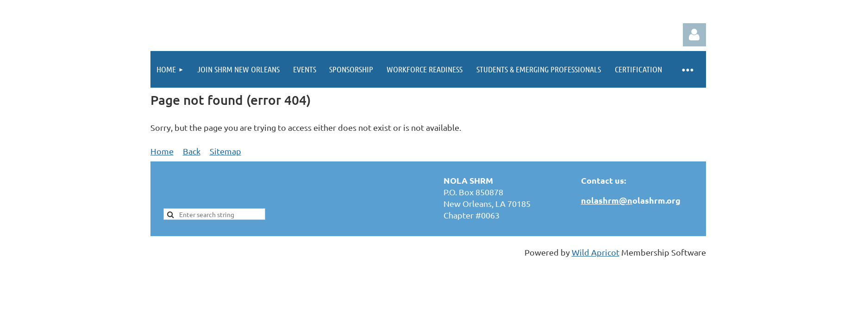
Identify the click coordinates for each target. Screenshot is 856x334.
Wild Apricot (595, 252)
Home (162, 151)
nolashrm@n (606, 200)
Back (191, 151)
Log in (694, 34)
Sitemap (225, 151)
